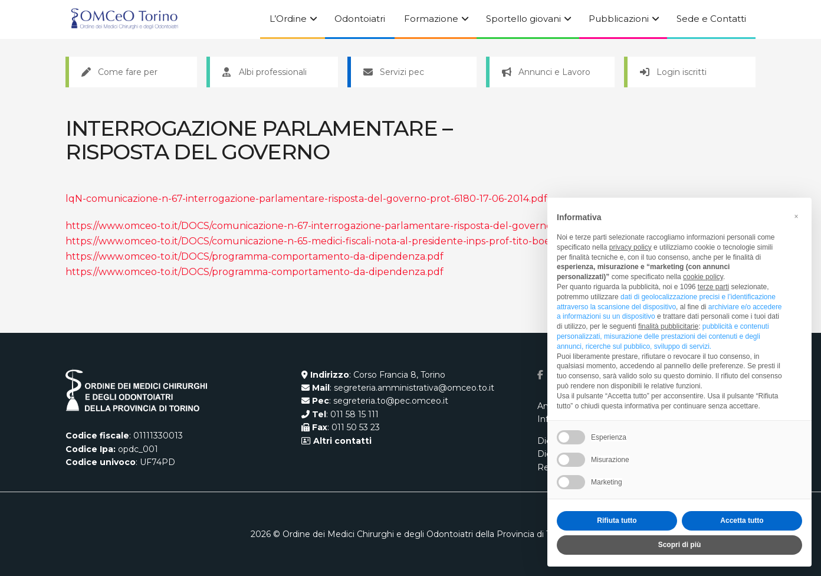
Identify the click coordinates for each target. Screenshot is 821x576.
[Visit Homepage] (124, 19)
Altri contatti (341, 441)
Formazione (431, 18)
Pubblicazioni (619, 18)
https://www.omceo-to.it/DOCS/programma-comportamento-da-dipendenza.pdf (254, 256)
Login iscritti (673, 72)
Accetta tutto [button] (741, 520)
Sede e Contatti (711, 18)
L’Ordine (288, 18)
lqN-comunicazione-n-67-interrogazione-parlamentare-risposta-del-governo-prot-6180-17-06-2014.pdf (306, 198)
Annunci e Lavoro (546, 72)
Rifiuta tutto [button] (616, 520)
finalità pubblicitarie (668, 326)
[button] (796, 216)
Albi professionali (264, 72)
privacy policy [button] (630, 247)
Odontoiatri (359, 18)
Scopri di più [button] (679, 545)
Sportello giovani (523, 18)
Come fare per (119, 72)
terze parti (713, 287)
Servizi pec (393, 72)
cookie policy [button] (703, 277)
